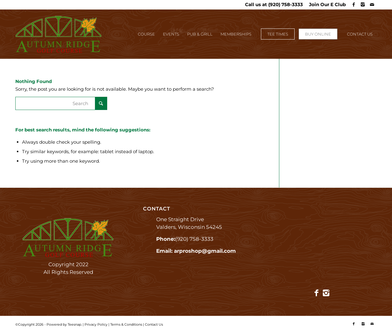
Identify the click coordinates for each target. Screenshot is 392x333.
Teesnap (74, 324)
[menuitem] (326, 4)
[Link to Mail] (372, 4)
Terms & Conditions (126, 324)
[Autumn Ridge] (58, 37)
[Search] (61, 103)
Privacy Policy (96, 324)
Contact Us (154, 324)
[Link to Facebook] (353, 4)
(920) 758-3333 (285, 4)
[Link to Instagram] (362, 4)
